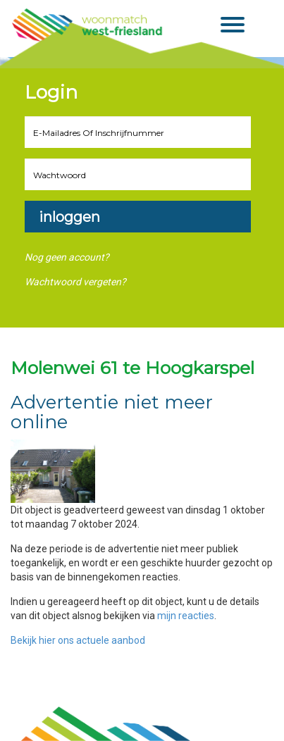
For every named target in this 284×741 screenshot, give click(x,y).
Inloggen (69, 216)
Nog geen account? (67, 257)
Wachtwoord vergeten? (75, 281)
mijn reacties (185, 615)
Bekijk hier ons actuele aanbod (78, 640)
